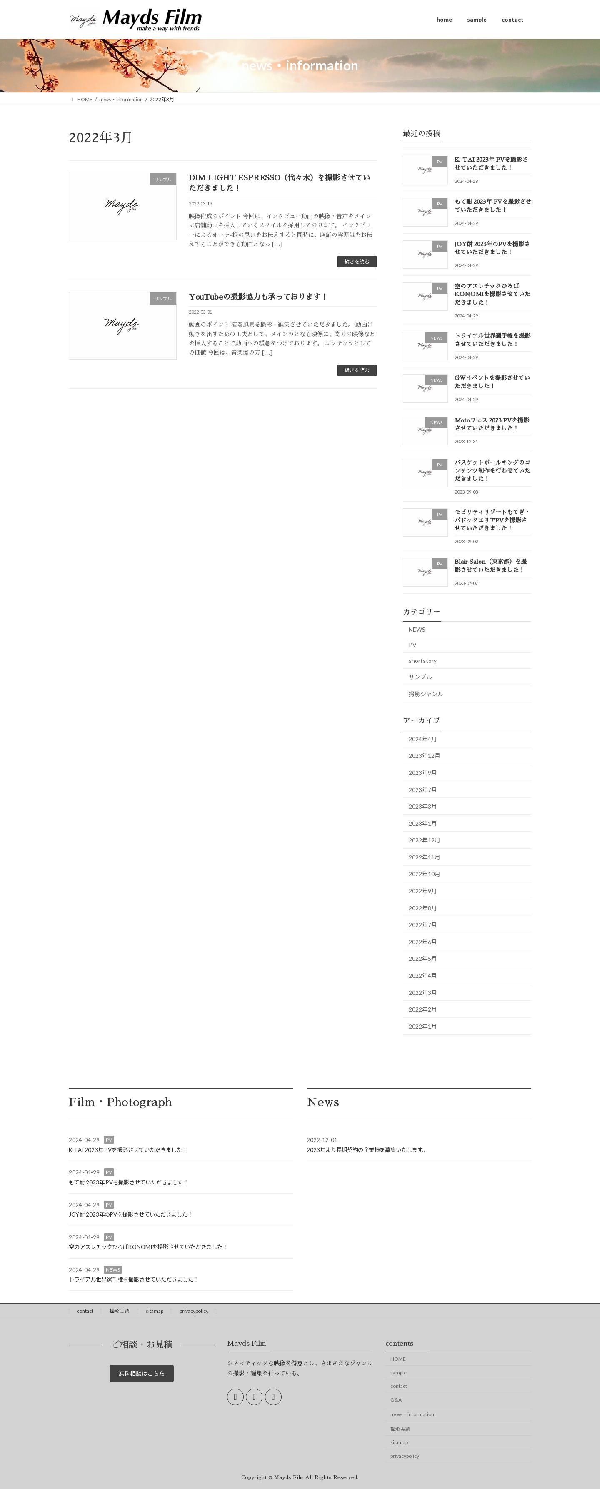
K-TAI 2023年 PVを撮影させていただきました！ (128, 1150)
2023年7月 (423, 789)
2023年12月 (424, 755)
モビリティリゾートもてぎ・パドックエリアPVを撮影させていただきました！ (492, 520)
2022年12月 (424, 840)
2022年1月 (423, 1025)
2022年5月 (423, 958)
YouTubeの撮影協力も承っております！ (258, 297)
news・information (412, 1414)
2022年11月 (424, 856)
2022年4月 (423, 975)
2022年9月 (423, 890)
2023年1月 (423, 823)
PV (413, 644)
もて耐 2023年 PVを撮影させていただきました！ (129, 1182)
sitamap (154, 1311)
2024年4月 (423, 738)
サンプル (420, 676)
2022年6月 (423, 941)
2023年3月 (423, 806)
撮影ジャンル (426, 693)
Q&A (396, 1400)
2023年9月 (423, 772)
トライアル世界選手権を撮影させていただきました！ (134, 1279)
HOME (398, 1359)
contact (85, 1311)
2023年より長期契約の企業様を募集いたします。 (367, 1150)
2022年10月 (424, 873)
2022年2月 (423, 1009)
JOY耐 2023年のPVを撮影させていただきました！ (131, 1214)
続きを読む (357, 261)
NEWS (417, 628)
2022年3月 (423, 992)
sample (398, 1372)
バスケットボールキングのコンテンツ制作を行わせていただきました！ (492, 471)
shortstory (423, 660)
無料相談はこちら (141, 1375)
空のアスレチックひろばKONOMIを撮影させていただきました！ (492, 294)
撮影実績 (120, 1311)
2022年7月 (423, 924)
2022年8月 (423, 907)
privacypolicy (194, 1311)
